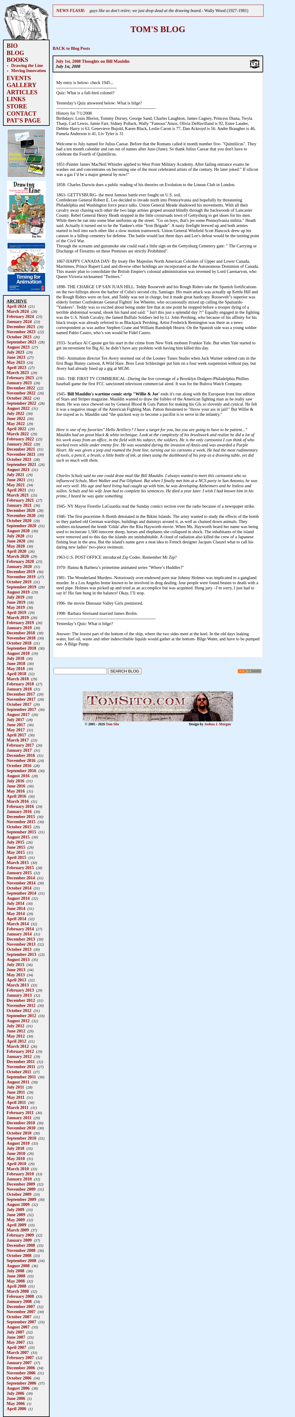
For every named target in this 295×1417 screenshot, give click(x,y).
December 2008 (21, 1245)
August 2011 (18, 1082)
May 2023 (16, 362)
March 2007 (18, 1352)
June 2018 (16, 663)
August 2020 (18, 530)
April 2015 (16, 857)
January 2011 (19, 1117)
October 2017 (19, 704)
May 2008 (16, 1281)
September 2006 (21, 1383)
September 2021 (21, 464)
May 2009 (16, 1219)
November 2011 (21, 1066)
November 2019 (21, 576)
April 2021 (16, 490)
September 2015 (21, 831)
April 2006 (16, 1408)
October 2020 (19, 520)
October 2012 (19, 1010)
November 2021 (21, 454)
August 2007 (18, 1327)
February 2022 (20, 439)
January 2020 (19, 566)
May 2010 (16, 1158)
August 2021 (18, 469)
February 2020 (20, 561)
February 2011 (20, 1112)
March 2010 (18, 1168)
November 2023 (21, 331)
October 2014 (19, 888)
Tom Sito (112, 724)
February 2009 (20, 1235)
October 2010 (19, 1133)
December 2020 (21, 510)
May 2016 (16, 791)
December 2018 (21, 632)
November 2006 (21, 1372)
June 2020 (16, 541)
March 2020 (18, 556)
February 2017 (20, 745)
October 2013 (19, 949)
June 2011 (16, 1092)
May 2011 (16, 1097)
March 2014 (18, 923)
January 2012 (19, 1056)
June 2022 (16, 418)
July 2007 (15, 1332)
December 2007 (21, 1306)
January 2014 (19, 934)
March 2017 (18, 740)
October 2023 (19, 336)
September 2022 (21, 403)
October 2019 (19, 581)
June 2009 (16, 1214)
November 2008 (21, 1250)
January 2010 (19, 1179)
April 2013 (16, 979)
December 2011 (21, 1061)
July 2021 (15, 474)
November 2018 (21, 638)
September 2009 (21, 1199)
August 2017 (18, 714)
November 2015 (21, 821)
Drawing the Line (27, 65)
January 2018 (19, 689)
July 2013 (15, 964)
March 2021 (18, 495)
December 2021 (21, 449)
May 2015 (16, 852)
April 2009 (16, 1224)
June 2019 (16, 602)
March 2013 (18, 985)
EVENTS (19, 78)
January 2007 (19, 1362)
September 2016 (21, 770)
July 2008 (15, 1270)
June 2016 (16, 786)
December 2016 (21, 755)
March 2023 (18, 372)
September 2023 (21, 342)
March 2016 (18, 801)
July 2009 (15, 1209)
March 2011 (18, 1107)
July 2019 (15, 597)
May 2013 (16, 974)
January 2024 (19, 321)
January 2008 (19, 1301)
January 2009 (19, 1240)
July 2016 (15, 780)
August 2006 (18, 1388)
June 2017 (16, 724)
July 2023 (15, 352)
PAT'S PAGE (24, 120)
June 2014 (16, 908)
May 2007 (16, 1342)
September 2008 (21, 1260)
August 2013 (18, 959)
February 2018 (20, 683)
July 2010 (15, 1148)
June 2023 (16, 357)
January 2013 (19, 995)
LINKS (16, 99)
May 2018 (16, 668)
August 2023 (18, 347)
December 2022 (21, 387)
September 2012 (21, 1015)
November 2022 (21, 393)
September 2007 (21, 1321)
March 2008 (18, 1291)
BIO (12, 45)
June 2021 (16, 479)
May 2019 (16, 607)
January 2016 (19, 811)
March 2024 (18, 311)
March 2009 (18, 1230)
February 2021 (20, 500)
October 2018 (19, 643)
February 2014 (20, 928)
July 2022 (15, 413)
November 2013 (21, 944)
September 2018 (21, 648)
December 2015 (21, 816)
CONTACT (21, 113)
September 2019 (21, 587)
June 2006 (16, 1398)
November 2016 (21, 760)
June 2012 (16, 1031)
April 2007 (16, 1347)
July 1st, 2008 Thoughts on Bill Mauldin (93, 61)
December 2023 (21, 326)
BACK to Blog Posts (71, 48)
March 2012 (18, 1046)
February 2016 (20, 806)
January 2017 (19, 750)
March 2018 (18, 678)
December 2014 (21, 877)
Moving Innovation (28, 70)
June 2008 (16, 1275)
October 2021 (19, 459)
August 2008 (18, 1265)
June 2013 (16, 969)
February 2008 (20, 1296)
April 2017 (16, 735)
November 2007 (21, 1311)
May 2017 (16, 729)
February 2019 (20, 622)
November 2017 (21, 699)
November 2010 (21, 1127)
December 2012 (21, 1000)
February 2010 (20, 1173)
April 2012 (16, 1041)
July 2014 (15, 903)
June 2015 (16, 847)
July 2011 (15, 1087)
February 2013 (20, 990)
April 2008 (16, 1286)
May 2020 (16, 546)
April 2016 (16, 796)
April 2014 (16, 918)
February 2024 (20, 316)
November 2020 (21, 515)
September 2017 (21, 709)
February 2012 (20, 1051)
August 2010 (18, 1143)
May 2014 (16, 913)
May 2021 (16, 484)
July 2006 (15, 1393)
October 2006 (19, 1378)
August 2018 (18, 653)
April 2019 (16, 612)
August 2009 (18, 1204)
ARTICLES (22, 92)
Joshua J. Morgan (217, 724)
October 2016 (19, 765)
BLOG (15, 53)
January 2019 (19, 627)
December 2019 (21, 571)
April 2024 (16, 306)
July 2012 (15, 1025)
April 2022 (16, 428)
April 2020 (16, 551)
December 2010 (21, 1122)
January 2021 (19, 505)
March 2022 (18, 433)
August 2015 (18, 837)
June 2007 (16, 1337)
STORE (17, 106)
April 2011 (16, 1102)
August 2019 (18, 592)
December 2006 (21, 1367)
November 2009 (21, 1189)
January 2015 (19, 872)
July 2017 (15, 719)
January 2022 (19, 444)
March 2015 (18, 862)
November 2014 (21, 883)
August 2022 (18, 408)
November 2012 (21, 1005)
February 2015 (20, 867)
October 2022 (19, 398)
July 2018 (15, 658)
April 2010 (16, 1163)
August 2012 (18, 1020)
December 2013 (21, 939)
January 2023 (19, 382)
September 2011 (21, 1076)
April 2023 (16, 367)
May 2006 (16, 1403)
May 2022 (16, 423)
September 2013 (21, 954)
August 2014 (18, 898)
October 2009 (19, 1194)
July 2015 (15, 842)
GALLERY (21, 85)
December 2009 (21, 1184)
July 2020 (15, 535)
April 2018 (16, 673)
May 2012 (16, 1036)
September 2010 (21, 1138)
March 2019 (18, 617)
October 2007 (19, 1316)
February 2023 (20, 377)
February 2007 (20, 1357)
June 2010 (16, 1153)
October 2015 (19, 826)
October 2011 (19, 1071)
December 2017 (21, 694)
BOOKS (17, 59)
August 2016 (18, 775)
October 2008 (19, 1255)
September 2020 (21, 525)
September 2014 (21, 893)
